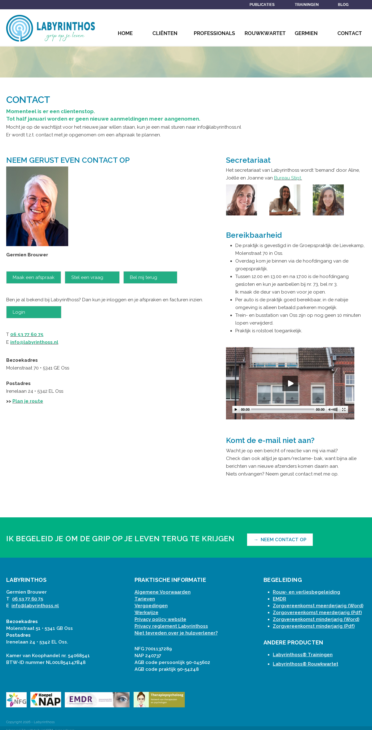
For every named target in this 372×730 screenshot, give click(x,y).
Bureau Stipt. (288, 178)
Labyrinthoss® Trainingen (303, 654)
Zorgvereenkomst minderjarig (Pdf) (314, 626)
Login (34, 312)
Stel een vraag (92, 277)
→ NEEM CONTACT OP (280, 539)
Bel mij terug (150, 277)
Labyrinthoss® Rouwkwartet (305, 664)
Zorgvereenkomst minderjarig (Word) (316, 619)
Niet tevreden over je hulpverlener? (176, 633)
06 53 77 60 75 (26, 334)
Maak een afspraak (34, 277)
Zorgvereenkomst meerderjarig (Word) (318, 605)
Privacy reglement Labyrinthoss (171, 626)
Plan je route (27, 401)
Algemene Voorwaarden (163, 592)
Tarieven (145, 599)
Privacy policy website (160, 619)
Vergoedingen (151, 605)
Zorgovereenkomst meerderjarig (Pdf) (317, 612)
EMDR (279, 599)
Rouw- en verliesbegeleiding (306, 592)
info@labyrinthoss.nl (34, 342)
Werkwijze (146, 612)
